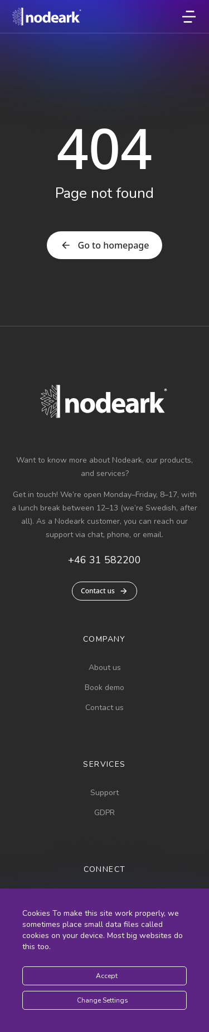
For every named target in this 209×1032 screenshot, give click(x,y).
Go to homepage (104, 245)
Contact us (104, 591)
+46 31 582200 (104, 560)
